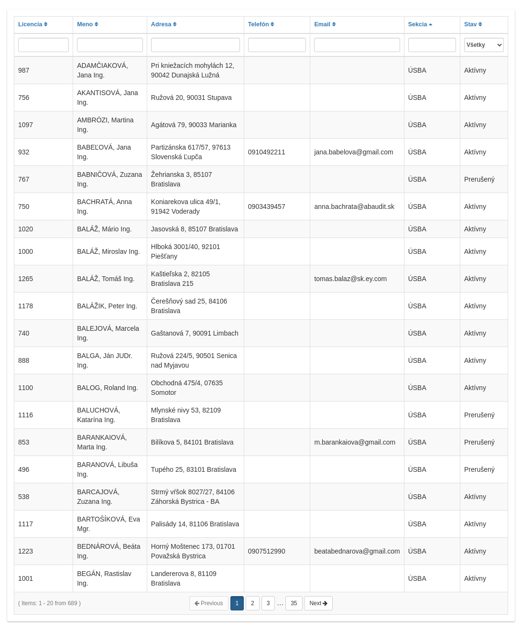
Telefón (261, 24)
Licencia (32, 24)
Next (318, 603)
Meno (87, 24)
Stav (473, 24)
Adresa (163, 24)
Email (324, 24)
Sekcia (420, 24)
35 (294, 603)
